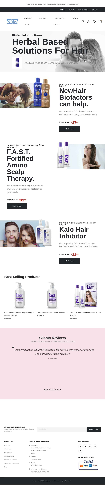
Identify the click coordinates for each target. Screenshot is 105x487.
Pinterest (95, 449)
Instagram (90, 449)
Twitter (85, 449)
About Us (7, 448)
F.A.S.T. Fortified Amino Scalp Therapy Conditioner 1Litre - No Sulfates (51, 313)
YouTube (80, 453)
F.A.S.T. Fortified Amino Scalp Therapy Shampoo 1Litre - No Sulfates (18, 313)
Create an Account (10, 462)
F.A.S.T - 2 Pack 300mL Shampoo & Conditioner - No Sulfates (84, 313)
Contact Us (8, 451)
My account (8, 455)
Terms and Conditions (11, 466)
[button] (45, 390)
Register (71, 10)
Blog (5, 469)
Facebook (80, 449)
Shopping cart (82, 10)
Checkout (95, 10)
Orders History (9, 458)
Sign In (62, 10)
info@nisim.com (36, 468)
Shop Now (69, 129)
